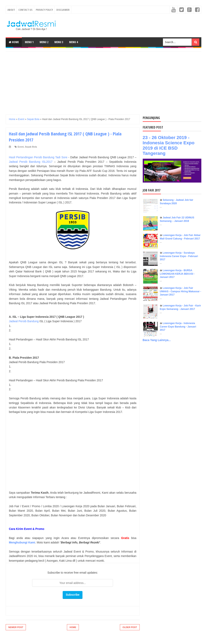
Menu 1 (29, 42)
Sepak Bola (31, 147)
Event (21, 147)
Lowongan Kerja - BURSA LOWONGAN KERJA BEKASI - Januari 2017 (177, 274)
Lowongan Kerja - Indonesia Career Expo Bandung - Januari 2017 (178, 327)
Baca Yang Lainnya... (157, 340)
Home (14, 42)
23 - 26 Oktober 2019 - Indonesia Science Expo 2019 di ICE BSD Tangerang (168, 145)
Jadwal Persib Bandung (24, 321)
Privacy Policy (44, 10)
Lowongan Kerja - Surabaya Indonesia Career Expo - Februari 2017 (179, 256)
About (11, 10)
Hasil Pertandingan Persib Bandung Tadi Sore (38, 157)
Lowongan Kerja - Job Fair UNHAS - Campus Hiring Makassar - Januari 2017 (180, 291)
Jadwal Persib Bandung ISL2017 (30, 161)
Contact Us (25, 10)
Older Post (130, 627)
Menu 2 (44, 42)
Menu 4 (73, 42)
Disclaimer (63, 10)
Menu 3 (58, 42)
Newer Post (15, 627)
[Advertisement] (103, 79)
